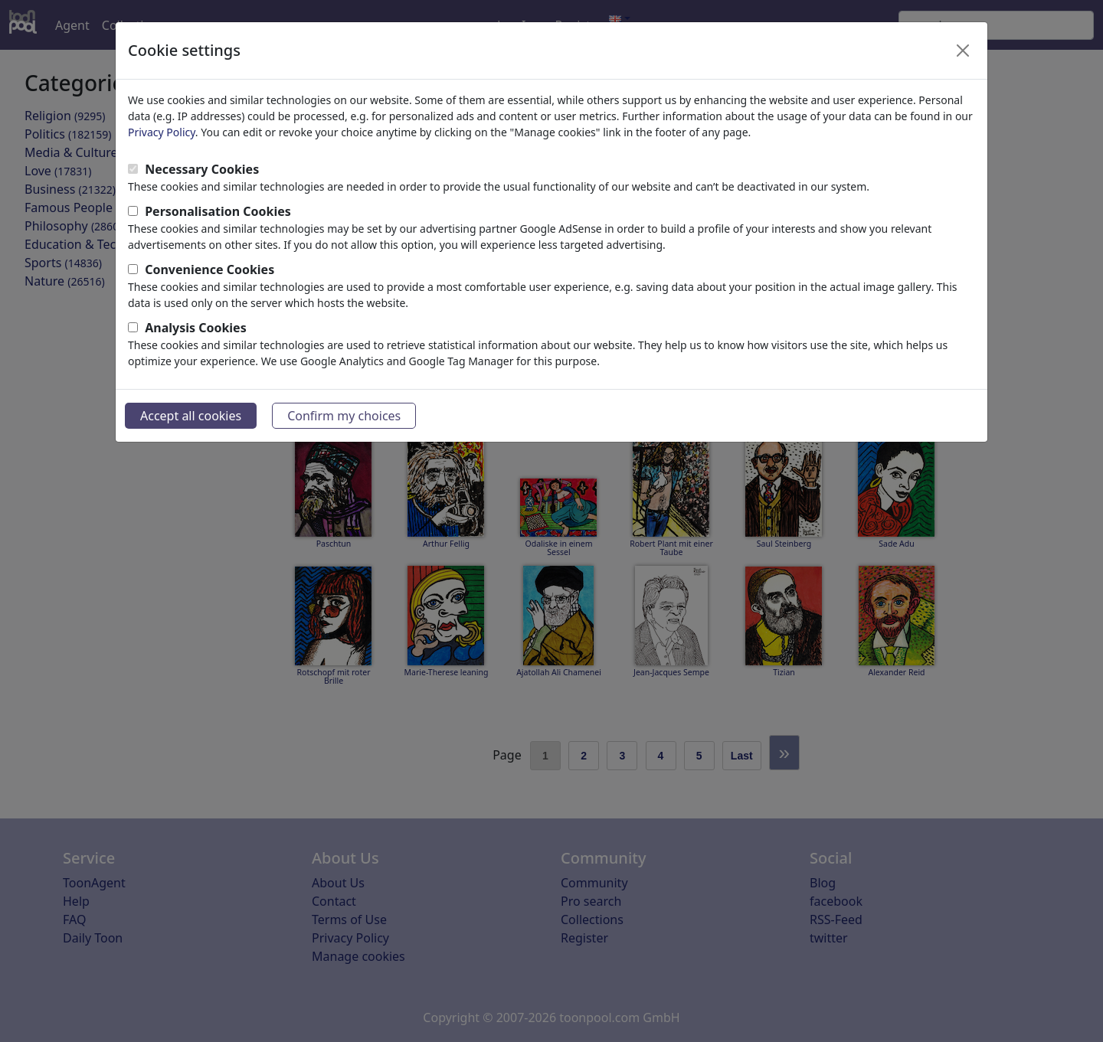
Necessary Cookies (202, 169)
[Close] (963, 50)
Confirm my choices (344, 415)
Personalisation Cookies (218, 211)
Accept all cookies (190, 415)
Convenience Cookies (209, 269)
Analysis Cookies (196, 327)
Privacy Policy (161, 132)
